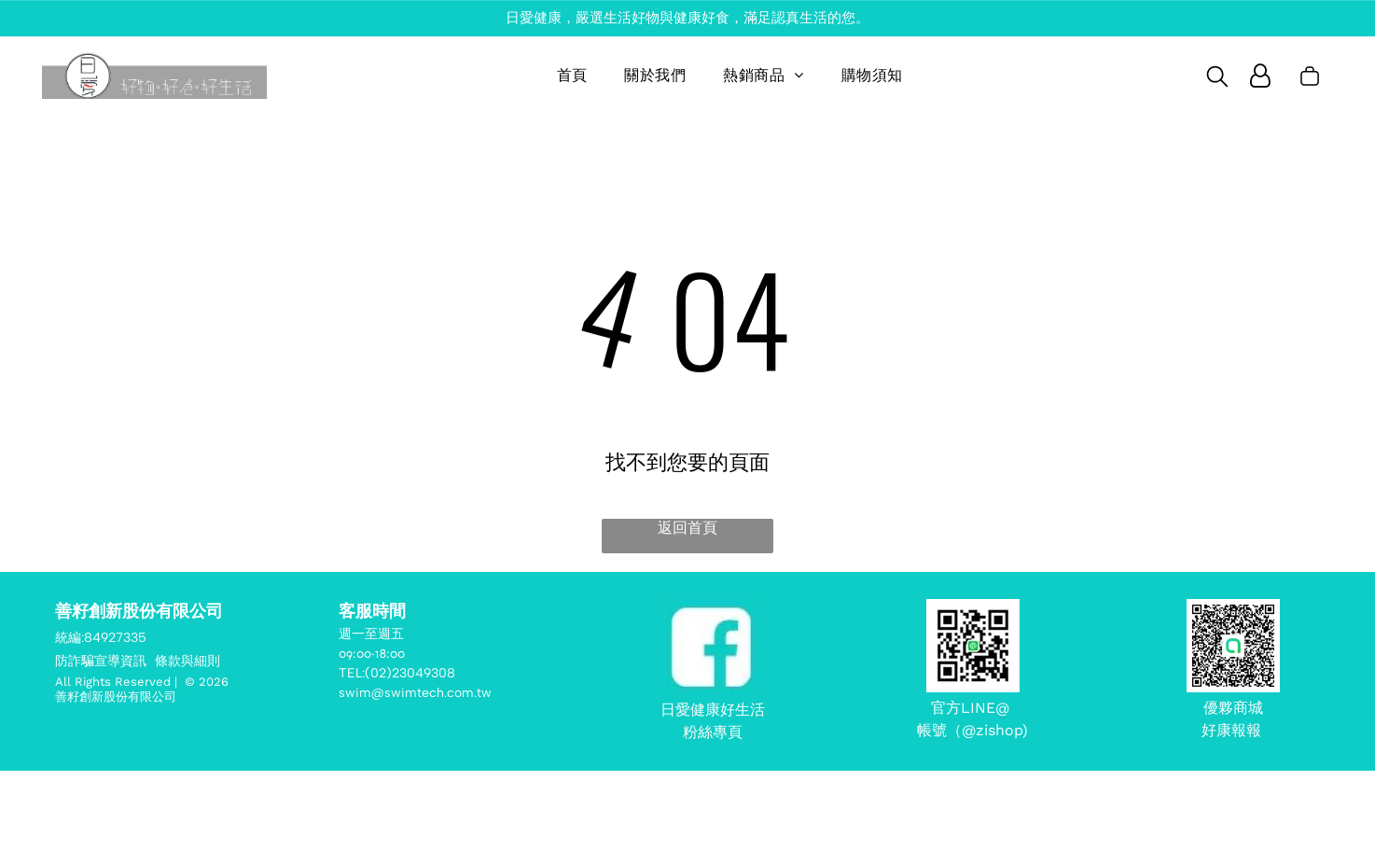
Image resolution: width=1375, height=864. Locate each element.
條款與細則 (187, 661)
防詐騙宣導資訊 (100, 661)
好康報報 (1233, 730)
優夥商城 (1233, 708)
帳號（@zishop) (972, 730)
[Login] (1260, 75)
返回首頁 (687, 528)
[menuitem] (572, 75)
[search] (1217, 78)
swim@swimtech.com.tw (415, 693)
